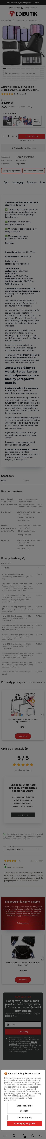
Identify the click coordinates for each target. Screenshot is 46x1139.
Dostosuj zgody (24, 1117)
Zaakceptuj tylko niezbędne (24, 1108)
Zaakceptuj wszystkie (24, 1123)
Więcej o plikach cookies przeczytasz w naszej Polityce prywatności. (19, 1097)
